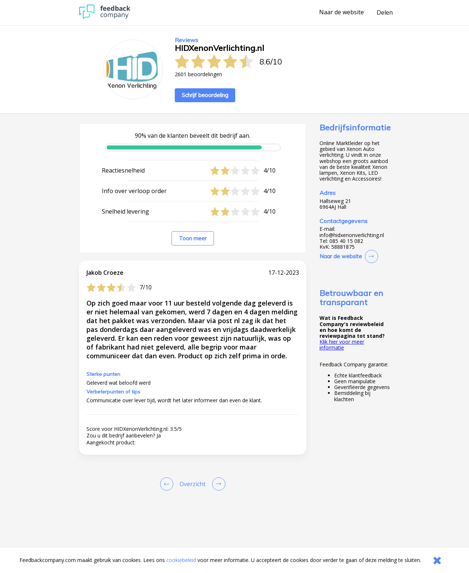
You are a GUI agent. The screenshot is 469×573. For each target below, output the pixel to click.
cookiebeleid (181, 560)
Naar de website (341, 12)
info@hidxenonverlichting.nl (352, 235)
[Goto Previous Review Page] (168, 484)
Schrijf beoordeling (205, 95)
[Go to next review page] (217, 484)
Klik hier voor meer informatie (342, 344)
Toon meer (193, 238)
